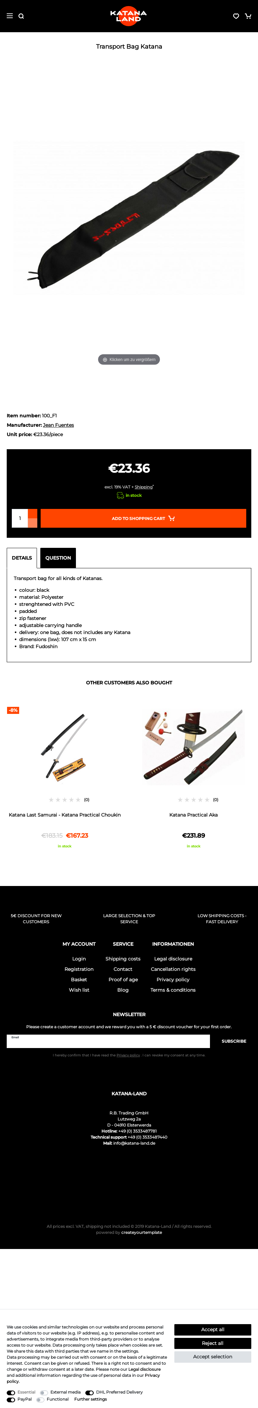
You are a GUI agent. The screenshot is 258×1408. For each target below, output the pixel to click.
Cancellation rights (173, 969)
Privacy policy (173, 980)
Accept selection (212, 1357)
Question (58, 558)
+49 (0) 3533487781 (137, 1131)
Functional (58, 1399)
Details (22, 558)
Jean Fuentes (58, 425)
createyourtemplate (129, 1232)
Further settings (90, 1399)
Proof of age (123, 980)
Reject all (212, 1343)
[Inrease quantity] (32, 513)
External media (65, 1392)
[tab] (23, 558)
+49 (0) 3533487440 (147, 1137)
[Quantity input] (20, 518)
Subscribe (230, 1041)
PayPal (24, 1399)
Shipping (144, 486)
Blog (123, 990)
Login (79, 959)
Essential (26, 1392)
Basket (79, 980)
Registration (78, 969)
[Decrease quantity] (32, 523)
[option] (64, 778)
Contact (123, 969)
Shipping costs (122, 959)
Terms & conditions (173, 990)
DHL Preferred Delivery (119, 1392)
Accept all (212, 1329)
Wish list (79, 990)
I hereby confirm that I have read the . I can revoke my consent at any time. (129, 1055)
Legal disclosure (173, 959)
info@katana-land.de (134, 1143)
